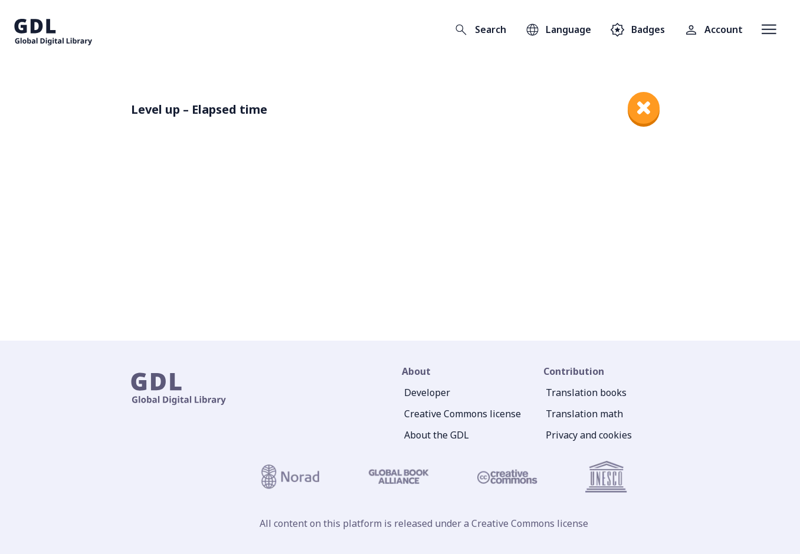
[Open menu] (769, 29)
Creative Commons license (462, 413)
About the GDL (436, 434)
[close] (644, 108)
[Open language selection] (558, 29)
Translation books (586, 392)
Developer (427, 392)
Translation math (584, 413)
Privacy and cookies (589, 434)
